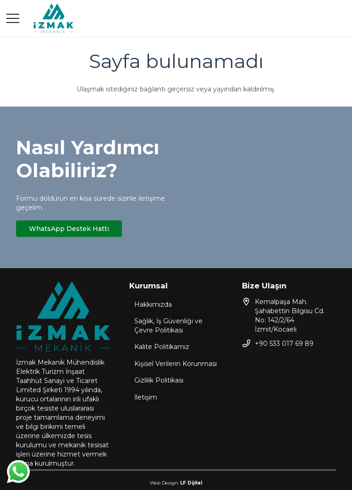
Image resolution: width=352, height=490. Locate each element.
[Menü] (12, 18)
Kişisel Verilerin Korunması (175, 364)
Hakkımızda (153, 304)
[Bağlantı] (53, 19)
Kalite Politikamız (161, 347)
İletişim (145, 397)
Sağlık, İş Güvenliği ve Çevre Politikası (168, 325)
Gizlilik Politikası (158, 380)
